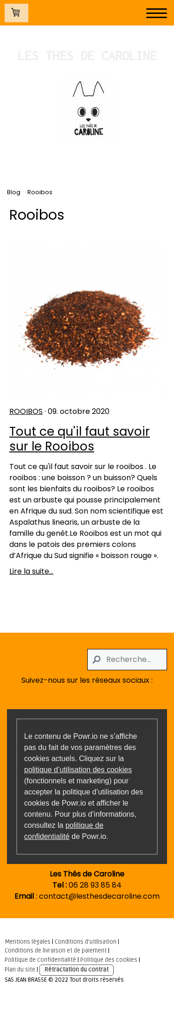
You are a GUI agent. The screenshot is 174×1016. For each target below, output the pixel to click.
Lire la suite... (31, 571)
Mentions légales (28, 942)
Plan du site (20, 969)
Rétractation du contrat (77, 969)
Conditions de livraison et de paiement (56, 950)
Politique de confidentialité (40, 960)
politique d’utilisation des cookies (78, 770)
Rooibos (26, 411)
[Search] (127, 659)
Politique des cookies (108, 960)
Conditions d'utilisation (85, 942)
